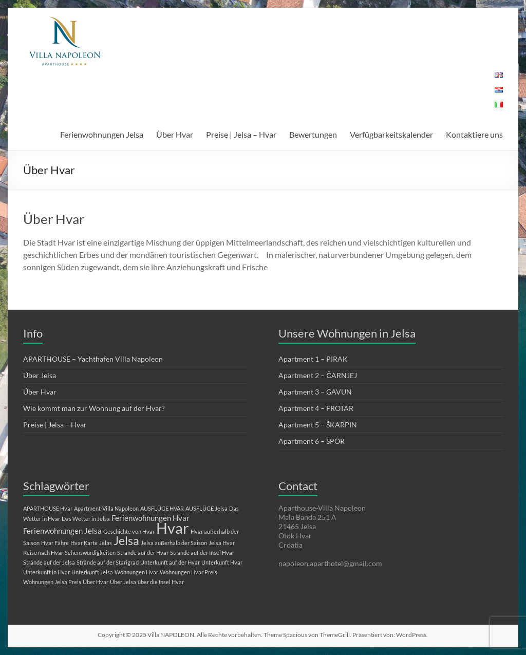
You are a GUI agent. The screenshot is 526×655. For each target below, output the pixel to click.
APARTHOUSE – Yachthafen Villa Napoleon (93, 358)
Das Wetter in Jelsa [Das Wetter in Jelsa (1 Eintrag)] (86, 518)
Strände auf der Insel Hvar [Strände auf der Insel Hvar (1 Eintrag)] (202, 552)
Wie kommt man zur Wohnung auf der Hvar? (94, 408)
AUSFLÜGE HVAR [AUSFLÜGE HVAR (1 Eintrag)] (162, 508)
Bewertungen (313, 134)
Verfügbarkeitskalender (391, 134)
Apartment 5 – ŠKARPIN (317, 424)
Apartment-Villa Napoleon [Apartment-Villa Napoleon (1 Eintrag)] (106, 508)
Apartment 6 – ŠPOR (311, 441)
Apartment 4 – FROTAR (315, 408)
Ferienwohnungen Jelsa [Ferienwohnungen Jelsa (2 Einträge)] (62, 530)
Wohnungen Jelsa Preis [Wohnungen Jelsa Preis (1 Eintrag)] (52, 581)
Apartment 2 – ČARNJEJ (317, 375)
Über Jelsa (39, 375)
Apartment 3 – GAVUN (315, 391)
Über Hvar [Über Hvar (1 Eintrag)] (95, 581)
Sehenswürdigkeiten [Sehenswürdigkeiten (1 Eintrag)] (90, 552)
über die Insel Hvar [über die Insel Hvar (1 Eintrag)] (161, 581)
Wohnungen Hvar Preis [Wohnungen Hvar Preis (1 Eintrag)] (188, 572)
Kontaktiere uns (474, 134)
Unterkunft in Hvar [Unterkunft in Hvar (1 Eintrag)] (46, 572)
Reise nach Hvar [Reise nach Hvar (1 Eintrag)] (43, 552)
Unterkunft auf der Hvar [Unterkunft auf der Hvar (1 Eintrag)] (170, 562)
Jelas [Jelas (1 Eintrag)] (105, 542)
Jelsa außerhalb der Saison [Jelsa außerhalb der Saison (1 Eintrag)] (174, 542)
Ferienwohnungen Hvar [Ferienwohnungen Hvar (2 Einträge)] (150, 517)
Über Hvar (174, 134)
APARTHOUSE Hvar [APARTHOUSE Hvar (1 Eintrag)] (47, 508)
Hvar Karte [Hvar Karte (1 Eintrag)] (84, 542)
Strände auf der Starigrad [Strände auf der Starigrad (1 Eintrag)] (108, 562)
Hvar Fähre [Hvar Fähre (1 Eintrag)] (55, 542)
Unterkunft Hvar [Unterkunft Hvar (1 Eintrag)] (221, 562)
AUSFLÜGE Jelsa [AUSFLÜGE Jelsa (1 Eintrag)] (206, 508)
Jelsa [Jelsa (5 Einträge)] (126, 541)
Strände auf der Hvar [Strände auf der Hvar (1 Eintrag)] (142, 552)
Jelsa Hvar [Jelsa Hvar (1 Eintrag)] (222, 542)
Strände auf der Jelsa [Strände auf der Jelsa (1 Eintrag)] (49, 562)
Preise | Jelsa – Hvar (241, 134)
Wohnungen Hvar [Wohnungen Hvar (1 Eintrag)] (136, 572)
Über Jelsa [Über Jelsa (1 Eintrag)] (123, 581)
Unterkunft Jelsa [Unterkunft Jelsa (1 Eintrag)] (92, 572)
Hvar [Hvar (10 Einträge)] (172, 528)
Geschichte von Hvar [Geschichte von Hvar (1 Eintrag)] (129, 531)
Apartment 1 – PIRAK (313, 358)
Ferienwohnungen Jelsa (101, 134)
